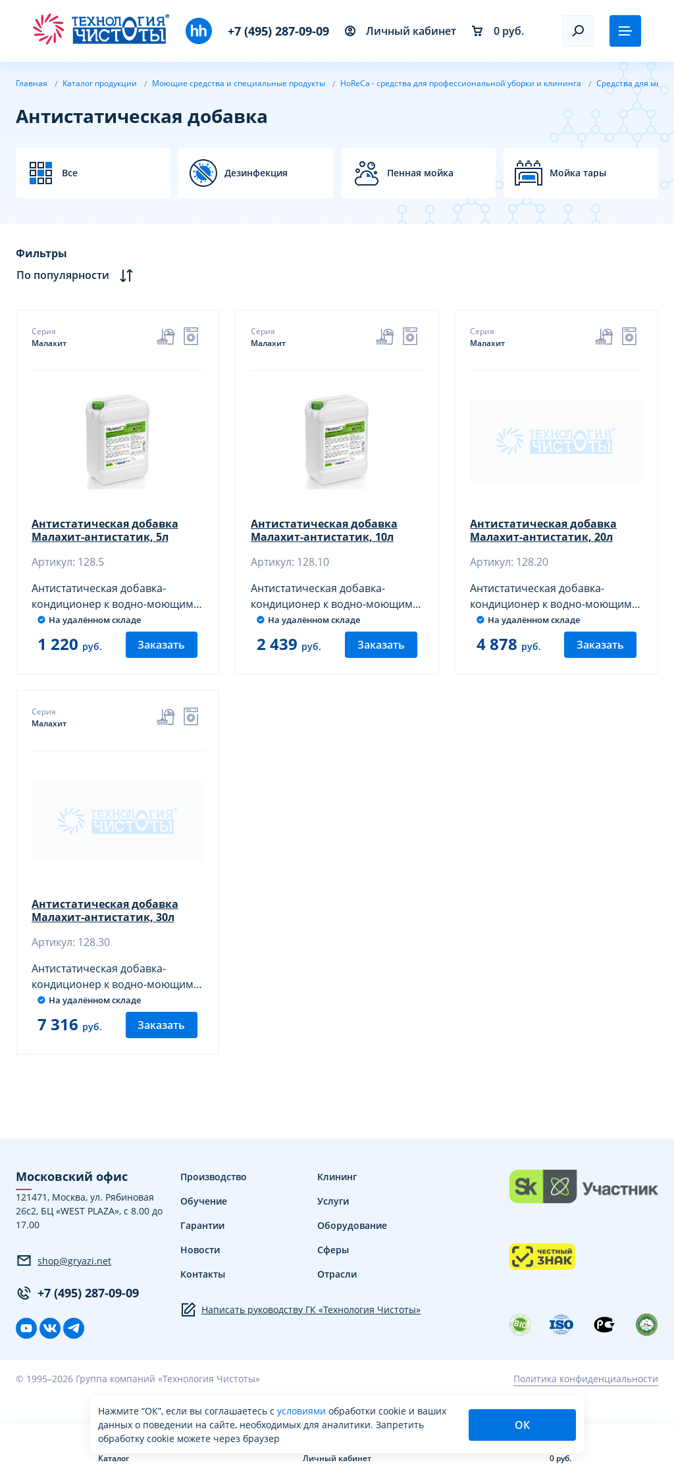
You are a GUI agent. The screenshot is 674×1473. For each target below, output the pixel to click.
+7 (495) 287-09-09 (278, 31)
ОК (522, 1425)
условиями (302, 1411)
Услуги (333, 1220)
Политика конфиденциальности (585, 1399)
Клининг (337, 1196)
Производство (213, 1196)
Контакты (202, 1293)
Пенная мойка (420, 173)
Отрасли (337, 1293)
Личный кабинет (400, 31)
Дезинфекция (256, 173)
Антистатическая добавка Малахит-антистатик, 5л (105, 531)
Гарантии (202, 1245)
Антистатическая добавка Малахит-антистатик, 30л (105, 921)
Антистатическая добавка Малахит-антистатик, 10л (324, 531)
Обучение (203, 1220)
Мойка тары (578, 173)
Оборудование (352, 1245)
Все (70, 173)
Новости (200, 1269)
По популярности (74, 275)
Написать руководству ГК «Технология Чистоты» (300, 1329)
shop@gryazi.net (63, 1281)
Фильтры (41, 253)
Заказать (161, 654)
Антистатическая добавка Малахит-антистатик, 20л (544, 531)
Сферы (333, 1269)
